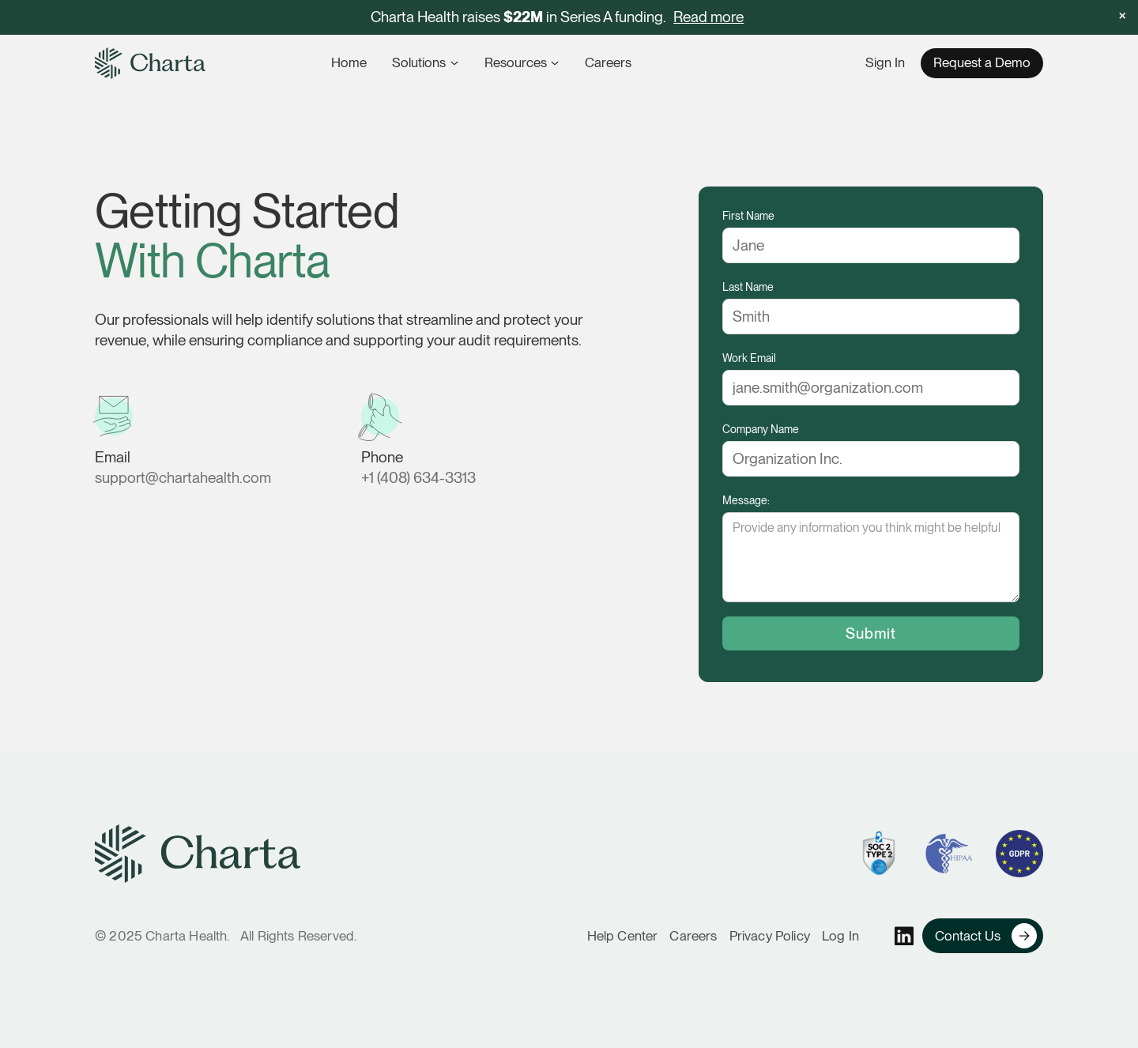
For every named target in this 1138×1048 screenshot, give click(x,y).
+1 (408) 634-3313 (418, 478)
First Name (748, 215)
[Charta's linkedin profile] (904, 936)
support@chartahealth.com (183, 478)
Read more (708, 17)
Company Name (760, 429)
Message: (746, 500)
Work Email (749, 358)
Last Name (748, 286)
